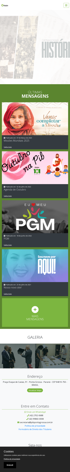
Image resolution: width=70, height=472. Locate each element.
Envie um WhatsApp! (35, 412)
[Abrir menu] (66, 5)
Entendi (10, 465)
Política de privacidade (35, 425)
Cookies (9, 451)
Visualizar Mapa (35, 390)
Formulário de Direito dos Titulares (35, 429)
